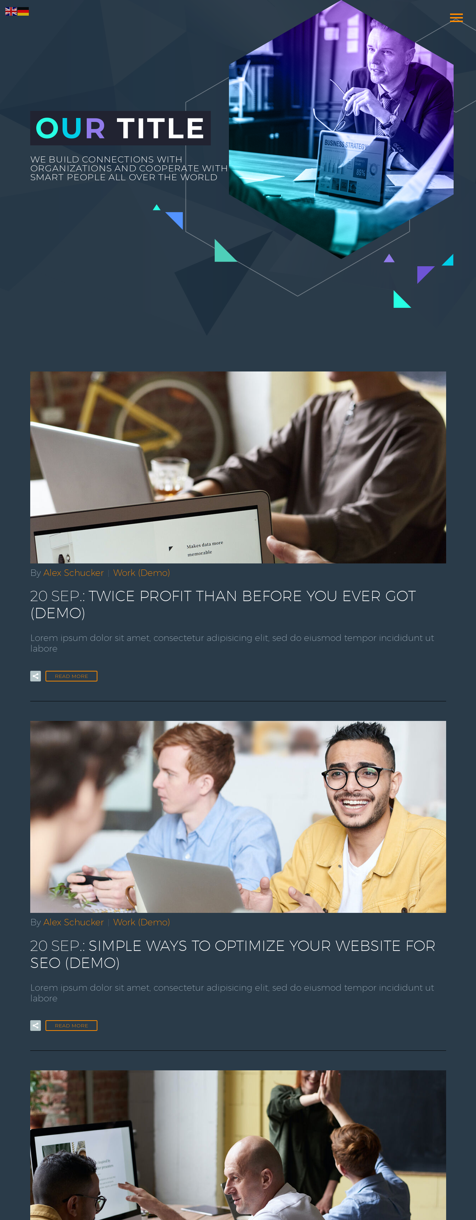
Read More (71, 656)
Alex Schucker (73, 572)
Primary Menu (456, 18)
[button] (35, 656)
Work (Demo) (141, 572)
